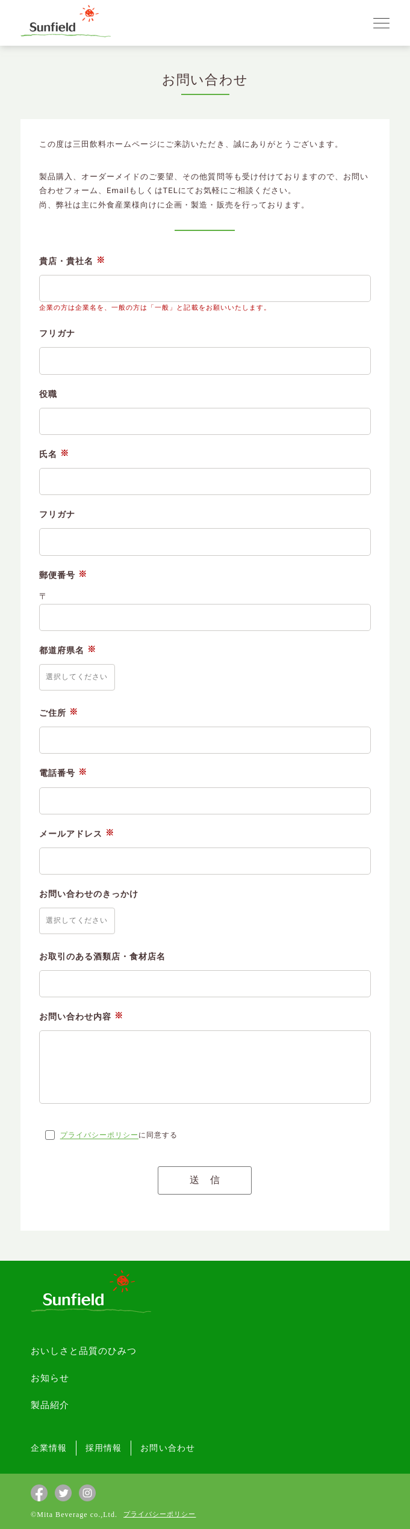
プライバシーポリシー (99, 1135)
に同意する (119, 1135)
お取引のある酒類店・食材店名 (102, 956)
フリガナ (57, 333)
